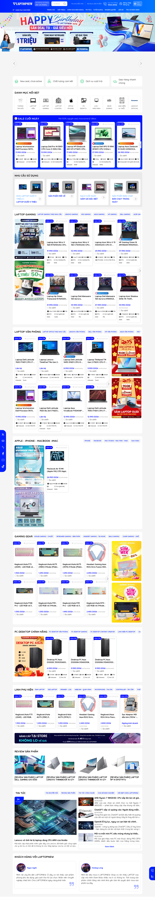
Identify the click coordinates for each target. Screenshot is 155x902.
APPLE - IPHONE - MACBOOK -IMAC (36, 440)
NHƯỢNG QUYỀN (110, 10)
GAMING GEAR (24, 536)
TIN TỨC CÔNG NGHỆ (86, 793)
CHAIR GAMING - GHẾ (131, 536)
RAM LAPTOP (39, 689)
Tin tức (21, 793)
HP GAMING (112, 214)
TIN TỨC (88, 10)
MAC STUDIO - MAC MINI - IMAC (116, 441)
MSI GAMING (86, 214)
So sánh (20, 155)
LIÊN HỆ (120, 10)
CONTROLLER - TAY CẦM (125, 689)
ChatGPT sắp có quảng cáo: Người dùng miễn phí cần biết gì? (116, 810)
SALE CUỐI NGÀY (27, 118)
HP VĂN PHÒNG (111, 332)
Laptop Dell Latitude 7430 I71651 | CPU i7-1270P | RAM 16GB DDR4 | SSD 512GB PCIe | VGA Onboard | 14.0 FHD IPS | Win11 (97, 409)
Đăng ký (126, 5)
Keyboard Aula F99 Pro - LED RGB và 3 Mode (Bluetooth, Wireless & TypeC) (71, 604)
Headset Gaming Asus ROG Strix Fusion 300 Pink (96, 565)
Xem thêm (135, 441)
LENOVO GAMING (71, 214)
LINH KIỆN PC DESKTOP (126, 632)
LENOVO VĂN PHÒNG (77, 332)
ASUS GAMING (99, 214)
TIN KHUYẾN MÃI (77, 4)
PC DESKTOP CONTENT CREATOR (103, 632)
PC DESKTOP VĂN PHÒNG (58, 632)
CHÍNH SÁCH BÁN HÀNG (75, 10)
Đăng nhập (127, 3)
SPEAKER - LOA (65, 689)
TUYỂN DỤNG (98, 10)
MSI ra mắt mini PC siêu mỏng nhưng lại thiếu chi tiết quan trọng (116, 833)
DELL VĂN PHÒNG (94, 332)
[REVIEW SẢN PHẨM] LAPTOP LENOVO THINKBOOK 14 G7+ (92, 778)
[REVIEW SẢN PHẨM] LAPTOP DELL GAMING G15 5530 (29, 778)
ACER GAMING (139, 214)
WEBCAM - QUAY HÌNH (83, 689)
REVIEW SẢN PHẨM (94, 4)
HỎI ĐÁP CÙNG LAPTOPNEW (128, 793)
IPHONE (87, 441)
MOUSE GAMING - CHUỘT (43, 536)
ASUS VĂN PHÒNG (126, 332)
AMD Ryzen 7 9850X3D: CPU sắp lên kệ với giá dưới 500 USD (116, 798)
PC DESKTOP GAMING (79, 632)
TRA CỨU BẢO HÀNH (132, 10)
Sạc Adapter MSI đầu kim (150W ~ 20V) (129, 715)
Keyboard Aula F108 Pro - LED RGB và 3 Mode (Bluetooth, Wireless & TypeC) (23, 604)
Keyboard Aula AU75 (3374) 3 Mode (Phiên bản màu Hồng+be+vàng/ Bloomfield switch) (72, 565)
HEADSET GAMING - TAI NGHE (94, 536)
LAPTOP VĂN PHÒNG (28, 331)
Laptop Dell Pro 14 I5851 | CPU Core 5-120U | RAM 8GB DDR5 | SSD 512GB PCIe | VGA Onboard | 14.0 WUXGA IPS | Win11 (52, 147)
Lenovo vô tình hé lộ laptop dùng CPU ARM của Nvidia (41, 840)
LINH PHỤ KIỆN (24, 689)
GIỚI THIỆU (61, 10)
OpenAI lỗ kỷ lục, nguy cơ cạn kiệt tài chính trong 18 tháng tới (115, 821)
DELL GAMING (125, 214)
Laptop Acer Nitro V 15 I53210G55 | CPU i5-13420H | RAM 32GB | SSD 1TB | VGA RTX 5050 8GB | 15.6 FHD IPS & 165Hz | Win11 (105, 243)
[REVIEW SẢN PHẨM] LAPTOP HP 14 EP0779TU (124, 778)
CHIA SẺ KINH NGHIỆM (106, 793)
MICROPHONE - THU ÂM (103, 689)
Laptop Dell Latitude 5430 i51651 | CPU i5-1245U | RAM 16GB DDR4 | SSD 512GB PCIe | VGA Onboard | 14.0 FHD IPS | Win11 (73, 361)
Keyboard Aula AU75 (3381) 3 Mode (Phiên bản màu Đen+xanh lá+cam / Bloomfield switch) (48, 565)
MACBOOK (97, 441)
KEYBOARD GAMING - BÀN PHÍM (68, 536)
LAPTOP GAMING (25, 214)
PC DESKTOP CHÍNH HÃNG (31, 631)
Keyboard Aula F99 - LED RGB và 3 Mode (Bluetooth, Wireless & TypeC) (48, 604)
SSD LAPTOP (52, 689)
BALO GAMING (114, 536)
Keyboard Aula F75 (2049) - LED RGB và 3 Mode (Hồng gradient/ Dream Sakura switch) (24, 565)
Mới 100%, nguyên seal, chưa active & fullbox (77, 118)
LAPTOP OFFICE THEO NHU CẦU (54, 332)
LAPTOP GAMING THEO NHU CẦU (50, 214)
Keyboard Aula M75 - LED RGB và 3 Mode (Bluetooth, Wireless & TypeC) (96, 604)
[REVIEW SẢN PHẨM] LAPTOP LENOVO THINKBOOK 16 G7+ (60, 778)
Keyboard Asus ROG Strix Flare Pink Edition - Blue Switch (109, 715)
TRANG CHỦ (51, 10)
